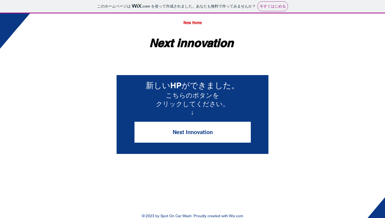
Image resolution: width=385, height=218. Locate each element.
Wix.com (236, 216)
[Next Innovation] (192, 132)
